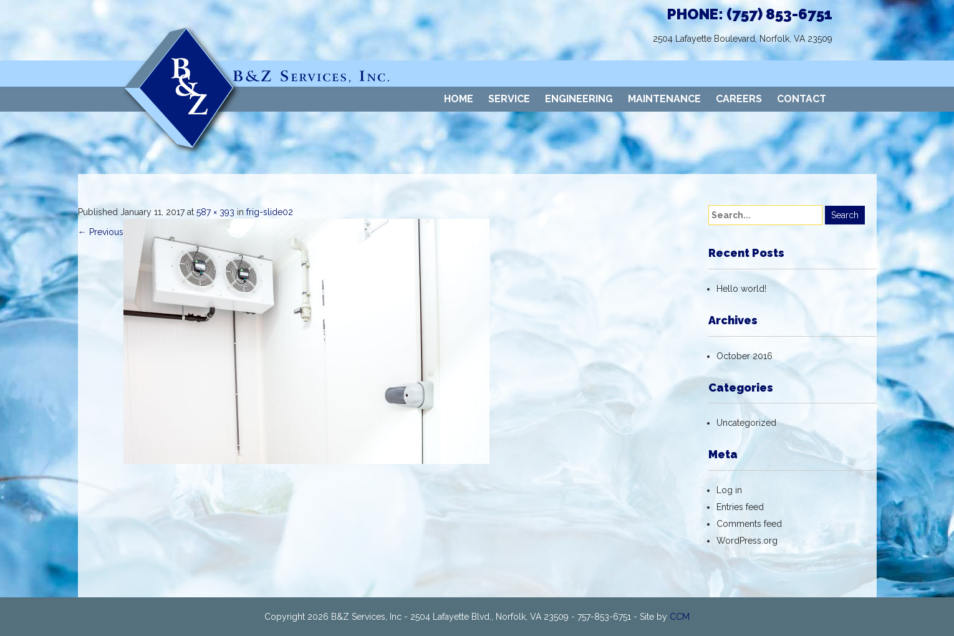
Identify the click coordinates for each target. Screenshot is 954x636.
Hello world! (741, 289)
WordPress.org (747, 541)
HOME (458, 99)
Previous (100, 232)
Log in (729, 490)
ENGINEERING (579, 99)
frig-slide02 (269, 212)
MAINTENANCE (664, 99)
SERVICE (509, 99)
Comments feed (749, 524)
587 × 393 (215, 212)
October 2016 (744, 356)
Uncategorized (746, 423)
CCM (680, 617)
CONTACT (801, 99)
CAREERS (739, 99)
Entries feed (740, 507)
